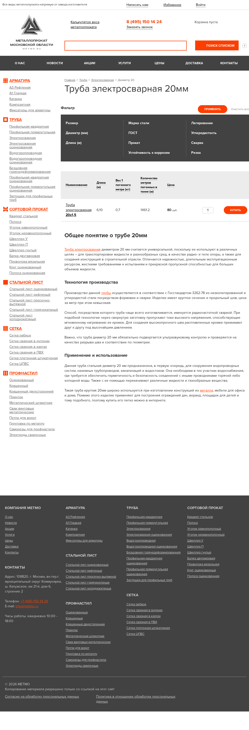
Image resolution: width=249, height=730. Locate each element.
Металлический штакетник (85, 636)
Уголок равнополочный (204, 529)
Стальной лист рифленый (84, 571)
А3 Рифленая (75, 517)
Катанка (72, 529)
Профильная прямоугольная (147, 523)
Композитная (75, 535)
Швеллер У (195, 541)
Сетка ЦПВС (135, 634)
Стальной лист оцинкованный (87, 565)
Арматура (75, 508)
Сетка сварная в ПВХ (141, 622)
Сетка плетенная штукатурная (148, 628)
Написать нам (137, 5)
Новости (55, 63)
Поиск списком (220, 46)
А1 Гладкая (73, 523)
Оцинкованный (77, 612)
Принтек (72, 630)
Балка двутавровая (201, 558)
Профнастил (79, 603)
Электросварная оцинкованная (149, 535)
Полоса (192, 523)
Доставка (194, 63)
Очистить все (240, 109)
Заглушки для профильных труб (149, 580)
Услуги (124, 63)
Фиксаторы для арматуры (84, 541)
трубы (106, 293)
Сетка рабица (136, 604)
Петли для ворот (77, 648)
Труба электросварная (82, 249)
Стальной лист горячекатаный (87, 583)
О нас (20, 63)
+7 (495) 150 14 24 (34, 601)
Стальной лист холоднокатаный (88, 589)
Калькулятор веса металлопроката (85, 24)
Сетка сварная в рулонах (144, 610)
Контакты (229, 63)
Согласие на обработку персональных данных (42, 696)
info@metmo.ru (27, 606)
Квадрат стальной (200, 517)
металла (206, 390)
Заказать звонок (139, 27)
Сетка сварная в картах (143, 616)
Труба (83, 80)
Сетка (132, 595)
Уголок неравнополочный (206, 535)
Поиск (179, 45)
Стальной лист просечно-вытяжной (91, 577)
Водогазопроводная (141, 541)
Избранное (172, 5)
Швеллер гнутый (199, 552)
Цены (159, 63)
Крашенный (74, 618)
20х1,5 (79, 210)
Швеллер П (195, 547)
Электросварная (102, 80)
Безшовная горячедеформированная (153, 552)
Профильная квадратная (144, 517)
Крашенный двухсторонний (85, 624)
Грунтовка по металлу (81, 654)
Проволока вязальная (203, 564)
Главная (69, 80)
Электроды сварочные (82, 666)
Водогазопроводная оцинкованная (151, 547)
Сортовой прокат (205, 508)
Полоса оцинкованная (203, 576)
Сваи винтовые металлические (88, 642)
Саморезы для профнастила (86, 660)
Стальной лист (81, 555)
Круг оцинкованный (201, 570)
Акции (89, 63)
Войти (201, 5)
